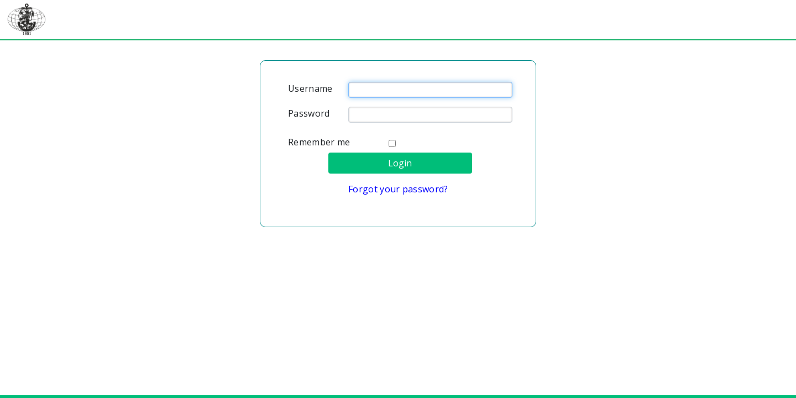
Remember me (319, 142)
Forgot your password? (398, 189)
